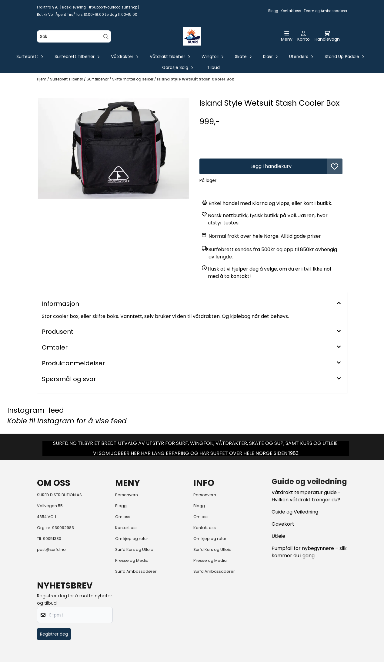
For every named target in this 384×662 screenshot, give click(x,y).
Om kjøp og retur (131, 538)
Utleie (278, 536)
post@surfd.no (51, 549)
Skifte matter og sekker (133, 79)
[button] (334, 166)
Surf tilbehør (98, 79)
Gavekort (283, 523)
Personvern (126, 494)
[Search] (106, 36)
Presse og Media (132, 560)
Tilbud (213, 67)
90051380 (52, 538)
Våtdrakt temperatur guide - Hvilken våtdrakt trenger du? (306, 496)
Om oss (122, 516)
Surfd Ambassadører (136, 571)
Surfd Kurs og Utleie (134, 549)
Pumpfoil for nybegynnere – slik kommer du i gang (309, 552)
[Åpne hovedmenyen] (287, 36)
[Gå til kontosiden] (303, 36)
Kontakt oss (291, 11)
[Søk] (74, 36)
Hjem (42, 79)
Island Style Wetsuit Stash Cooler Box (195, 79)
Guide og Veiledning (295, 511)
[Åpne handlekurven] (327, 36)
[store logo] (192, 36)
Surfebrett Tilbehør (67, 79)
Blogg (273, 11)
